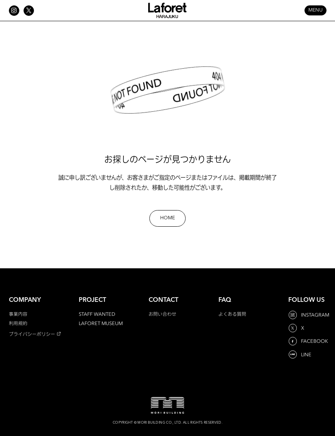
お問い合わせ (162, 314)
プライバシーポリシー (32, 334)
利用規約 (18, 323)
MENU (315, 10)
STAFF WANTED (97, 314)
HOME (167, 218)
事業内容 (18, 314)
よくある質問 (232, 314)
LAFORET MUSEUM (101, 323)
